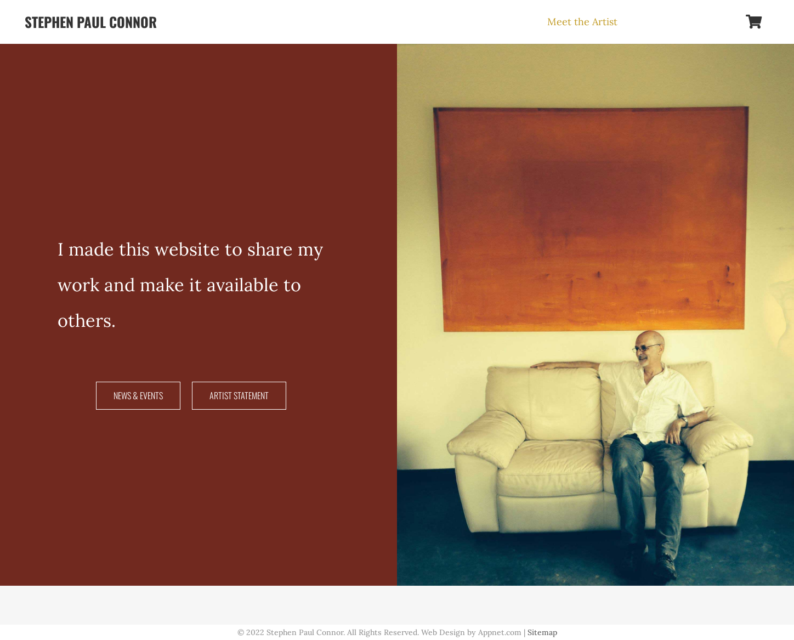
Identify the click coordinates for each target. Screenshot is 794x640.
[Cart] (753, 22)
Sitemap (542, 632)
